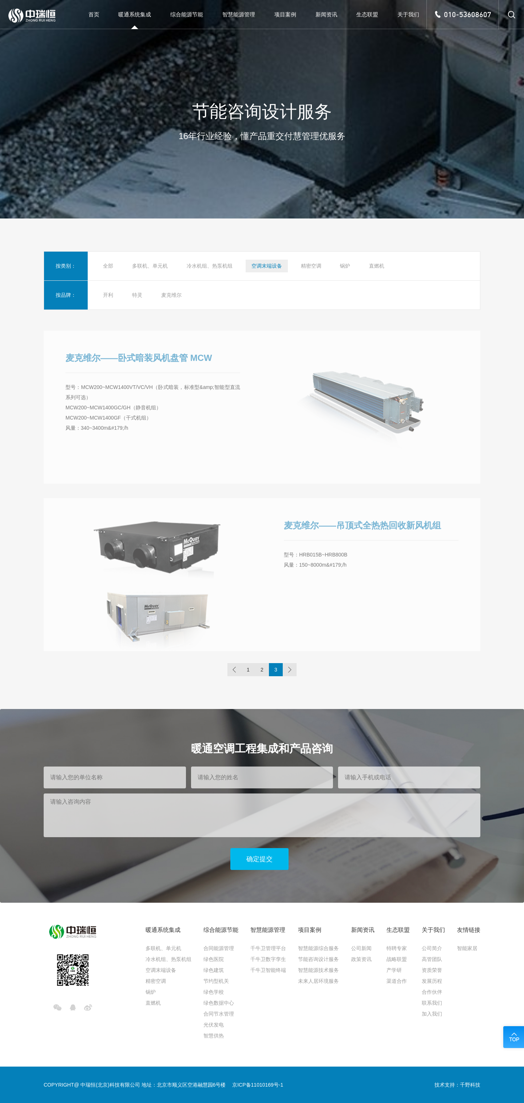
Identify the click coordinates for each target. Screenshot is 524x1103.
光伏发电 (213, 1025)
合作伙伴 (432, 992)
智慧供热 (213, 1036)
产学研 (394, 970)
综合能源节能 (220, 930)
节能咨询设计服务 (318, 959)
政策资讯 (361, 959)
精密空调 (311, 266)
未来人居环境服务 (318, 981)
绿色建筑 (213, 970)
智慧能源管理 (267, 930)
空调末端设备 (266, 266)
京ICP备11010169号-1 (257, 1085)
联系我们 (432, 1003)
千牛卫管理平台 (268, 948)
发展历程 (432, 981)
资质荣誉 (432, 970)
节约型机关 (216, 981)
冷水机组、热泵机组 (210, 266)
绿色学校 (213, 992)
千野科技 (470, 1085)
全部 (108, 266)
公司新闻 (361, 948)
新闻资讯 (362, 930)
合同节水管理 (218, 1014)
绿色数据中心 (218, 1003)
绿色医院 (213, 959)
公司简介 (432, 948)
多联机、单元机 (150, 266)
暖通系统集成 (163, 930)
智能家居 (467, 948)
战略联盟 (396, 959)
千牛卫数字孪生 (268, 959)
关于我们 (433, 930)
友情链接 (468, 930)
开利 (108, 295)
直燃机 (376, 266)
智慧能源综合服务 (318, 948)
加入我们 (432, 1014)
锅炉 (345, 266)
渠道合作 (396, 981)
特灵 (137, 295)
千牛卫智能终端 (268, 970)
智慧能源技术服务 (318, 970)
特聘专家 (396, 948)
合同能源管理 (218, 948)
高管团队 (432, 959)
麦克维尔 (171, 295)
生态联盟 (398, 930)
